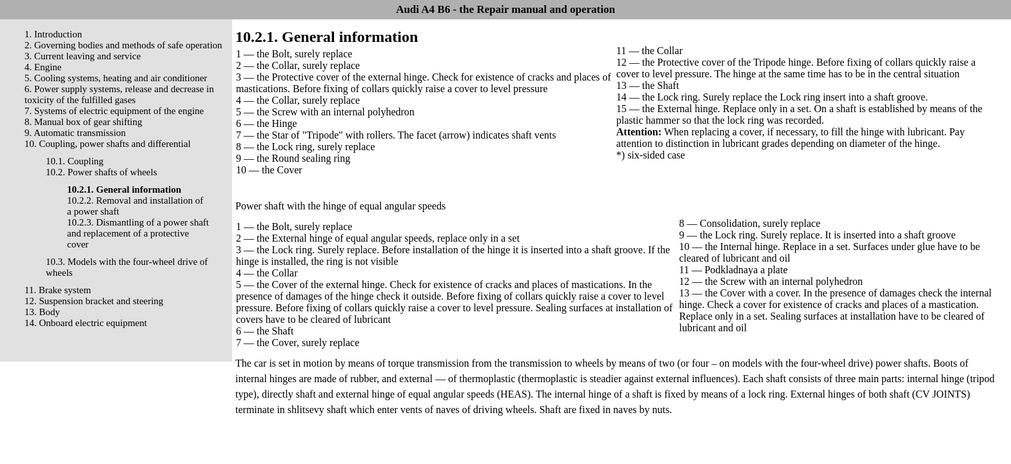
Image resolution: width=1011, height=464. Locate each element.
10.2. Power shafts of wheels (101, 172)
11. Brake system (58, 290)
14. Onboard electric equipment (86, 323)
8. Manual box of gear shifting (83, 122)
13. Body (42, 312)
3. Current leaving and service (83, 56)
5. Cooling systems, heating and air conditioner (116, 78)
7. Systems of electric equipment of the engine (114, 111)
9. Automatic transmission (75, 133)
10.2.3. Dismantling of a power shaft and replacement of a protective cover (138, 233)
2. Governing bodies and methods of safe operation (123, 45)
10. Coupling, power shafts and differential (108, 144)
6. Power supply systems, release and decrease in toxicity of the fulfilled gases (119, 94)
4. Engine (43, 67)
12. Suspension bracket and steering (94, 301)
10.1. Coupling (75, 161)
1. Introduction (53, 34)
